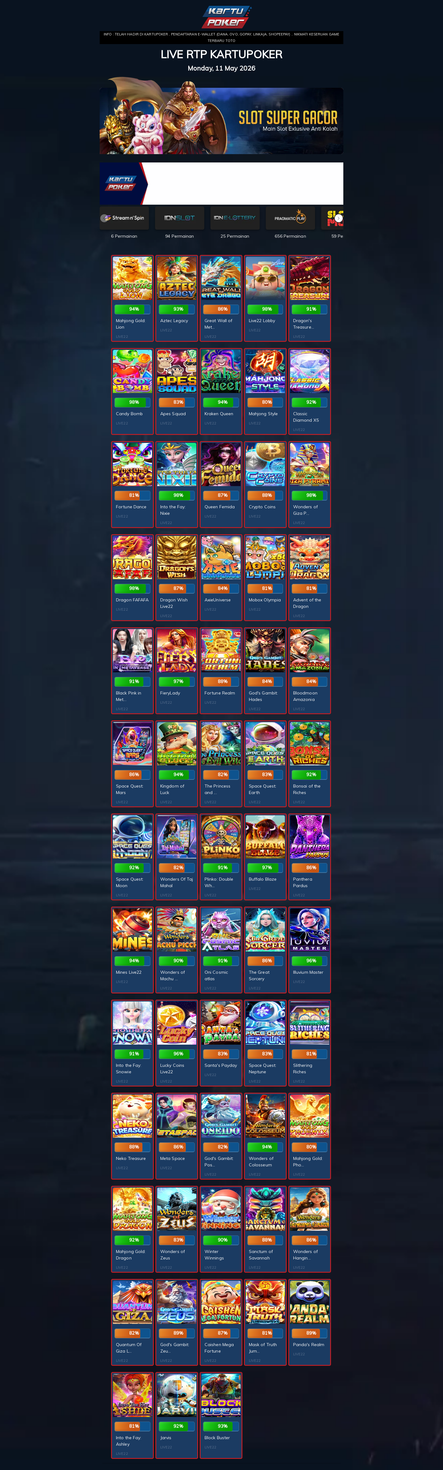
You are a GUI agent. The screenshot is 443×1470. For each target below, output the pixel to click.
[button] (338, 218)
